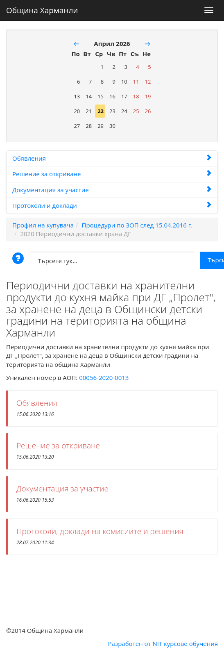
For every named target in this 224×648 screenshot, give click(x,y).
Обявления (112, 158)
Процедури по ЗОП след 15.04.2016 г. (136, 225)
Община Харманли (42, 8)
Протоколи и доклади (112, 205)
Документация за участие (112, 190)
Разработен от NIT (135, 643)
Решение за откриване (112, 174)
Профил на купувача (43, 225)
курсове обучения (191, 643)
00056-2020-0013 (104, 377)
